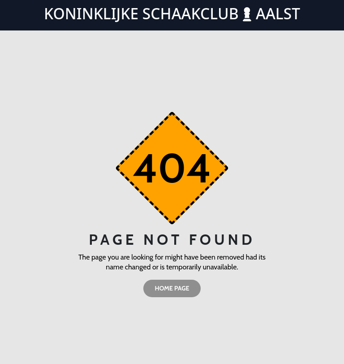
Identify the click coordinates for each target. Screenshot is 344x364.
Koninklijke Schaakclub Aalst (172, 13)
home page (172, 288)
